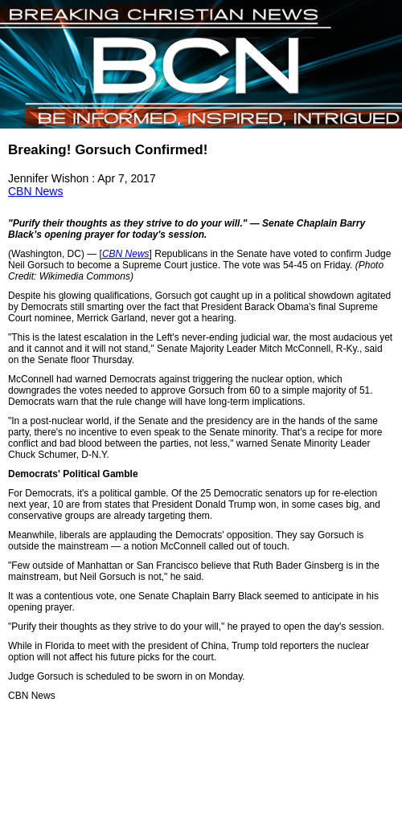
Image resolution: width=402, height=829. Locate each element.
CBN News (35, 191)
